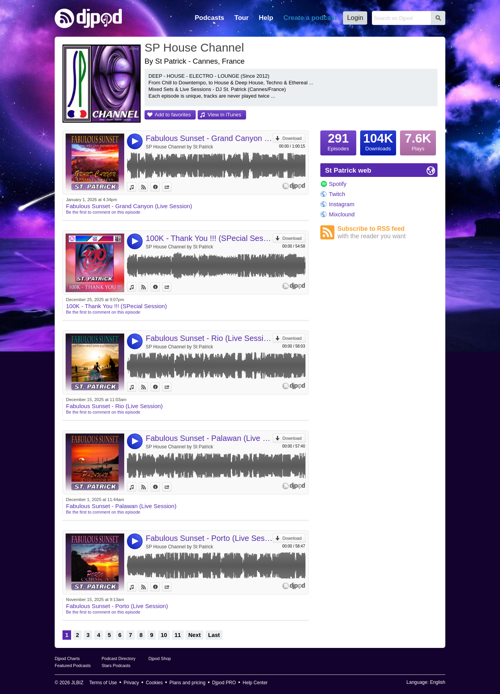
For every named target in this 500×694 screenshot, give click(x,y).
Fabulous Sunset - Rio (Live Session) (209, 338)
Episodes (338, 141)
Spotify (337, 184)
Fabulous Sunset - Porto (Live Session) (209, 538)
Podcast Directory (119, 658)
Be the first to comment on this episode (103, 212)
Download (292, 138)
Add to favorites (173, 115)
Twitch (337, 194)
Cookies (154, 682)
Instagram (341, 204)
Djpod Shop (159, 658)
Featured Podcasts (73, 665)
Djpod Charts (67, 658)
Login (355, 17)
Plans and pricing (187, 682)
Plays (418, 141)
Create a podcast (310, 17)
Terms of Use (103, 682)
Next (194, 635)
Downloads (378, 141)
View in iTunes (224, 115)
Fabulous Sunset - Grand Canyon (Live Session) (209, 138)
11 (178, 635)
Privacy (131, 682)
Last (214, 635)
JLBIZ (77, 682)
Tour (241, 17)
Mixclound (342, 214)
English (437, 682)
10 (164, 635)
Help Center (255, 682)
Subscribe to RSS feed (388, 232)
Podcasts (209, 17)
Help (266, 17)
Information (159, 187)
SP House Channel (194, 47)
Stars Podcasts (116, 665)
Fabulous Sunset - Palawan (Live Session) (209, 438)
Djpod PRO (224, 682)
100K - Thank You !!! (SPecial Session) (209, 238)
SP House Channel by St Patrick (179, 147)
